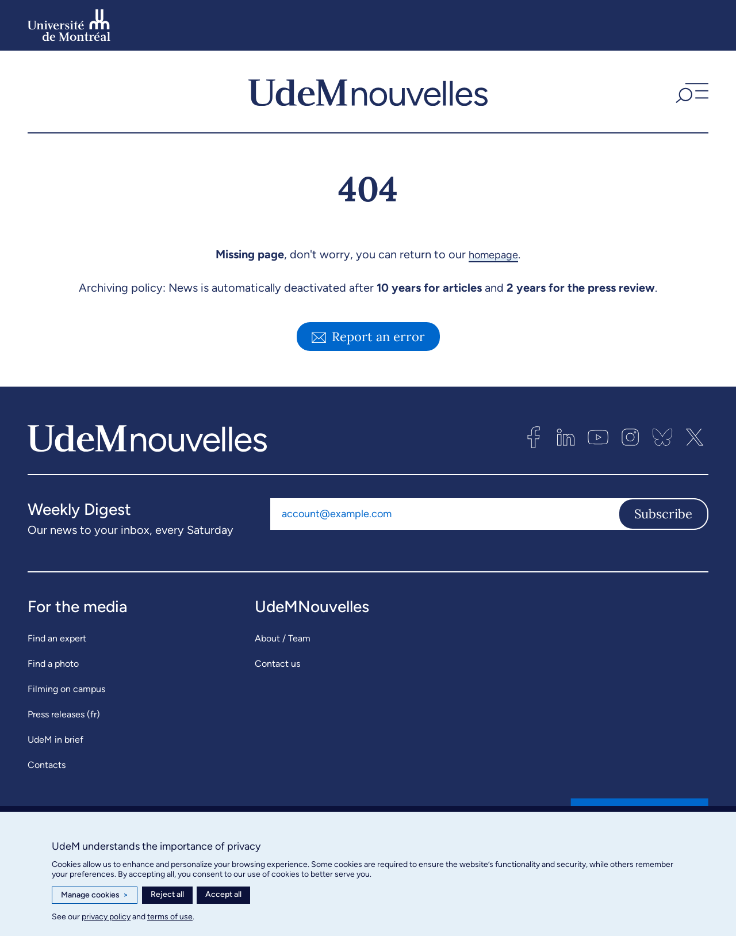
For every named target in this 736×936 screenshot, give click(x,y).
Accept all (223, 894)
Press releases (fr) (64, 714)
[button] (690, 91)
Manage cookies (94, 895)
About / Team (282, 638)
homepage (493, 254)
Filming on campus (66, 688)
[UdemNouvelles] (368, 91)
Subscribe (663, 514)
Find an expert (57, 638)
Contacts (47, 764)
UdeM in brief (55, 739)
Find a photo (53, 663)
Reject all (167, 894)
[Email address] (444, 513)
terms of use (170, 917)
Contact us (277, 663)
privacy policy (106, 917)
